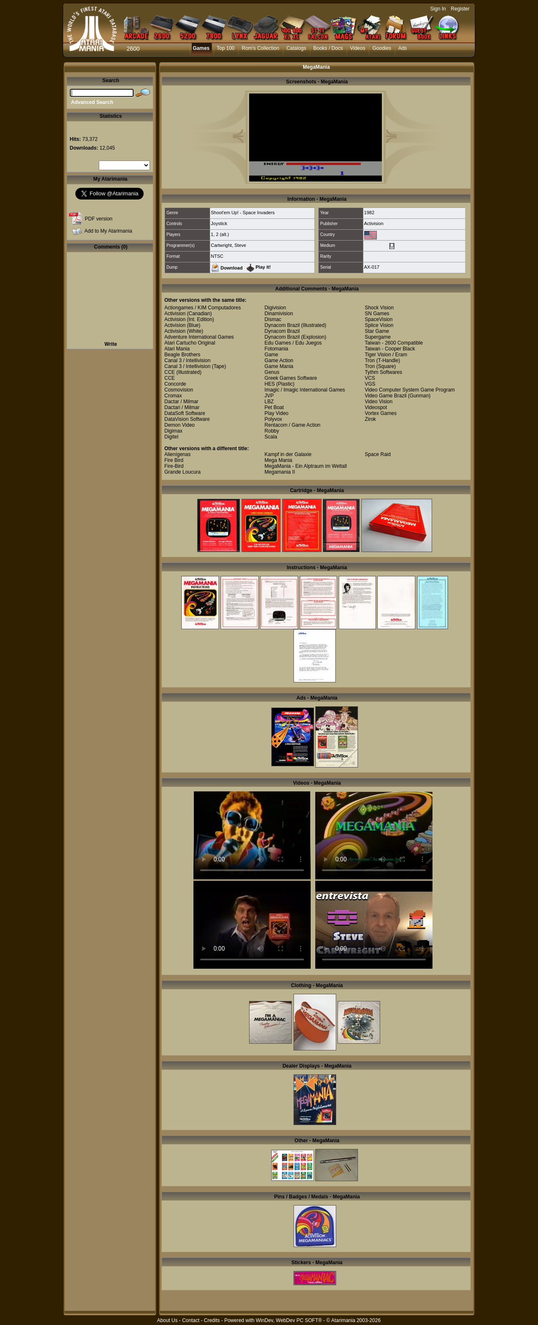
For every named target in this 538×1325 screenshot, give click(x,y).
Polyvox (273, 419)
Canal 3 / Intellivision (188, 360)
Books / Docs (328, 48)
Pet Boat (274, 407)
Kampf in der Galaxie (288, 454)
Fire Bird (174, 460)
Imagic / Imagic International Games (305, 390)
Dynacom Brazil (282, 325)
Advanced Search (92, 102)
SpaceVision (379, 319)
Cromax (173, 396)
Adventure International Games (199, 337)
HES (270, 384)
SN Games (377, 313)
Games (201, 48)
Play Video (276, 413)
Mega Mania (278, 460)
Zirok (370, 419)
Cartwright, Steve (228, 245)
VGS (370, 384)
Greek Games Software (291, 378)
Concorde (175, 384)
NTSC (217, 256)
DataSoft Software (185, 413)
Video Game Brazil (386, 396)
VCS (370, 378)
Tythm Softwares (383, 372)
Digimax (174, 431)
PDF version (99, 219)
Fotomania (276, 349)
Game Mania (279, 366)
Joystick (219, 223)
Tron (370, 360)
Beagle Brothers (183, 355)
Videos (357, 48)
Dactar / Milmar (181, 402)
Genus (272, 372)
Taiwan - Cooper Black (390, 349)
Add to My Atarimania (108, 231)
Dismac (273, 319)
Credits (212, 1320)
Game (271, 355)
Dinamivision (279, 313)
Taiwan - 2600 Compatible (394, 343)
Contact (190, 1320)
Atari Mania (177, 349)
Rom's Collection (260, 48)
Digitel (171, 437)
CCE (170, 372)
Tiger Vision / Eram (386, 355)
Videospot (376, 407)
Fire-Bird (174, 466)
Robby (272, 431)
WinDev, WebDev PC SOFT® (289, 1320)
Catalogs (296, 48)
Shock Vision (379, 308)
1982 (369, 212)
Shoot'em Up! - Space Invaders (243, 212)
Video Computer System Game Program (410, 390)
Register (460, 9)
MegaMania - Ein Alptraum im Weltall (306, 466)
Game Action (279, 360)
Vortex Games (380, 413)
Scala (271, 437)
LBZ (269, 402)
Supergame (378, 337)
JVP (269, 396)
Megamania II (280, 472)
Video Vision (378, 402)
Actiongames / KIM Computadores (203, 308)
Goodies (381, 48)
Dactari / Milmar (182, 407)
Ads (402, 48)
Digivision (275, 308)
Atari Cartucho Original (190, 343)
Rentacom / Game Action (292, 425)
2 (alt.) (222, 234)
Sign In (438, 9)
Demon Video (180, 425)
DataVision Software (187, 419)
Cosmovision (179, 390)
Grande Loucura (183, 472)
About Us (167, 1320)
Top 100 (226, 48)
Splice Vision (379, 325)
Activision (374, 223)
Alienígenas (178, 454)
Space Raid (378, 454)
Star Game (377, 331)
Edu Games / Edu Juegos (293, 343)
